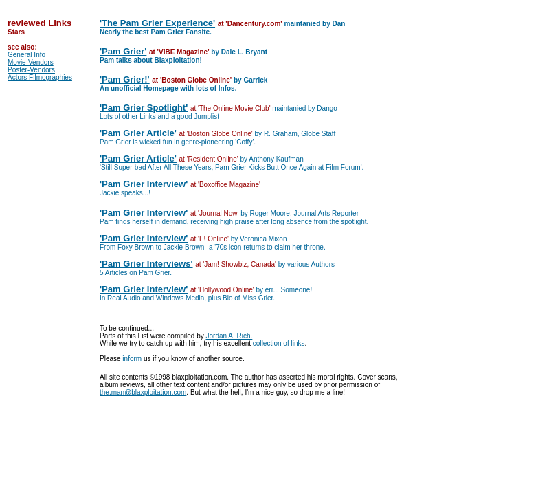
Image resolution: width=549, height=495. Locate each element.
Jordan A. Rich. (229, 336)
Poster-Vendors (31, 70)
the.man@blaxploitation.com (143, 392)
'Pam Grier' (123, 51)
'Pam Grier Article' (138, 133)
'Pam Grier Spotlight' (144, 107)
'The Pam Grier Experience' (157, 23)
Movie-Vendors (31, 62)
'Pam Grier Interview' (144, 184)
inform (132, 358)
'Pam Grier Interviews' (146, 263)
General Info (26, 54)
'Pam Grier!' (125, 79)
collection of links (279, 343)
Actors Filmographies (40, 77)
